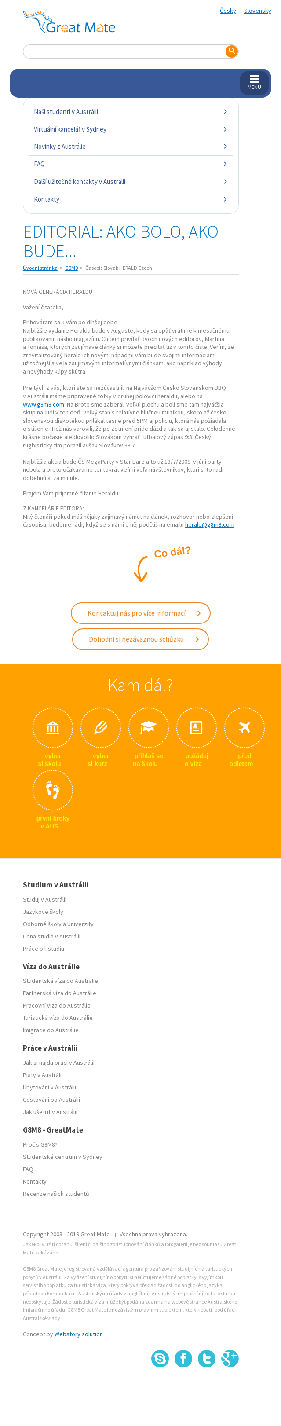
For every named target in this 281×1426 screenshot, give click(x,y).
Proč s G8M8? (40, 1144)
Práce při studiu (43, 949)
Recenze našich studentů (56, 1194)
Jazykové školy (43, 912)
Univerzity (80, 924)
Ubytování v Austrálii (49, 1087)
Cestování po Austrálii (51, 1099)
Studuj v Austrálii (44, 899)
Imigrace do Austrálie (51, 1030)
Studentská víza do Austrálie (60, 981)
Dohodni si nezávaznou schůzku (144, 638)
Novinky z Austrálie (131, 146)
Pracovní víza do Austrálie (57, 1005)
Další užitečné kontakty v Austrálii (131, 181)
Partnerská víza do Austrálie (59, 993)
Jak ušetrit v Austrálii (50, 1112)
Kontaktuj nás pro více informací (145, 613)
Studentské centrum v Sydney (62, 1157)
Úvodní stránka (40, 267)
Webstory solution (79, 1334)
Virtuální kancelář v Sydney (131, 129)
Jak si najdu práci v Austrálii (59, 1063)
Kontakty (131, 199)
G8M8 (71, 267)
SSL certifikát (207, 1386)
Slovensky (257, 11)
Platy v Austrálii (43, 1075)
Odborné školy (42, 924)
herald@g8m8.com (209, 524)
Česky (228, 11)
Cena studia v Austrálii (51, 936)
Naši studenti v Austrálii (131, 111)
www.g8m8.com (43, 404)
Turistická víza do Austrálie (58, 1018)
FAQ (131, 164)
